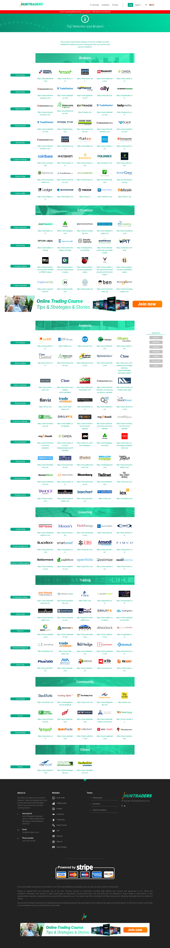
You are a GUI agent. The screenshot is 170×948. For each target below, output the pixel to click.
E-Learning (94, 5)
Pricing (115, 5)
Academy (105, 5)
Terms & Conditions (99, 810)
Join (130, 5)
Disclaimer (96, 804)
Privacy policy (97, 798)
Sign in (138, 5)
